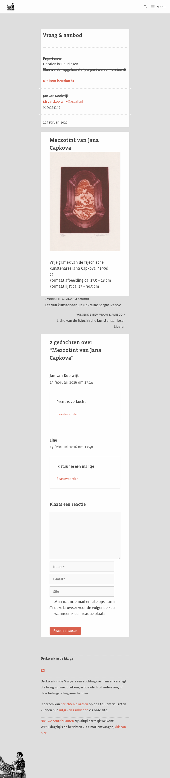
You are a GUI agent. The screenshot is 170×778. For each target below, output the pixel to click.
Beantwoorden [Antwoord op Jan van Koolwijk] (67, 414)
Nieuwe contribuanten (57, 721)
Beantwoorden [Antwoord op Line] (67, 479)
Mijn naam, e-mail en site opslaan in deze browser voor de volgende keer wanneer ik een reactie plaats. (85, 607)
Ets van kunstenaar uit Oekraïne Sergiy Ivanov (83, 302)
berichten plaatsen (74, 704)
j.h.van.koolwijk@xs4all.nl (63, 101)
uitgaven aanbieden (73, 710)
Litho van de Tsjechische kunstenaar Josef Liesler (91, 321)
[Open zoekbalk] (143, 6)
